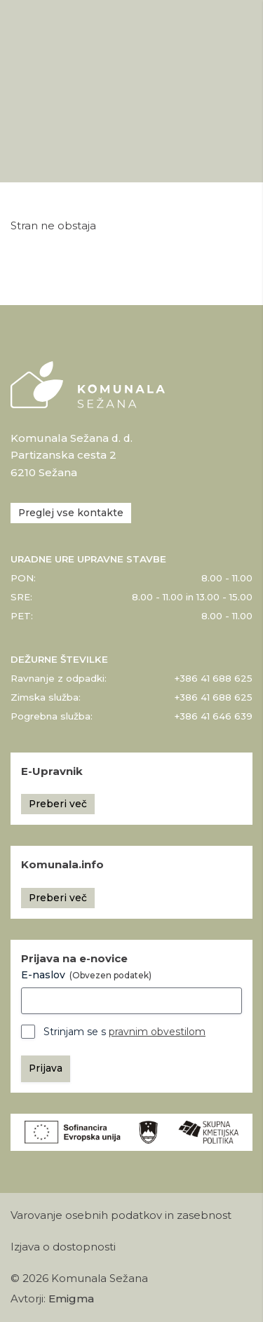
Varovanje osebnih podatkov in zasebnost (121, 1215)
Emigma (71, 1299)
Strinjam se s (124, 1031)
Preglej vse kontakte (70, 512)
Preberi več (58, 803)
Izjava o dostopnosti (63, 1247)
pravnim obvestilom (157, 1031)
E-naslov (86, 975)
